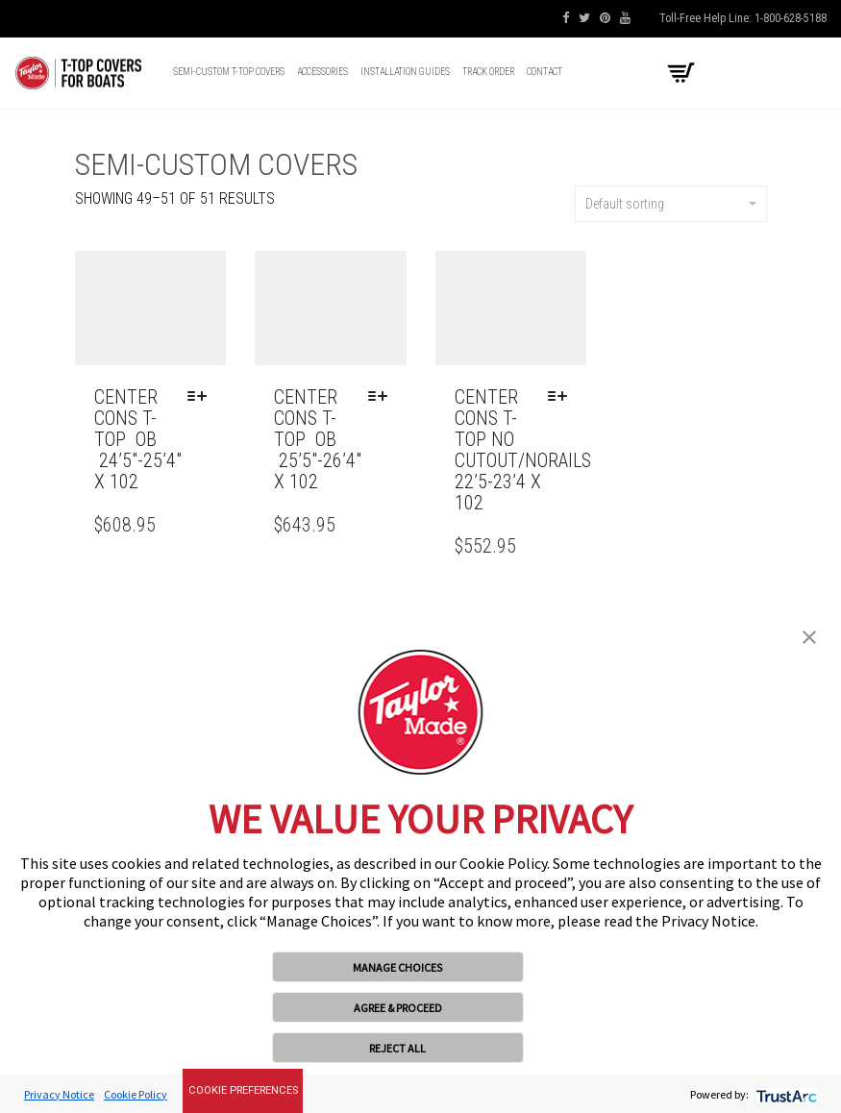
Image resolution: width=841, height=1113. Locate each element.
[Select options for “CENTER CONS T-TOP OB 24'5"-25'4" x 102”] (201, 397)
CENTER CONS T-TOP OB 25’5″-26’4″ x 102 (317, 439)
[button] (809, 635)
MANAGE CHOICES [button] (397, 967)
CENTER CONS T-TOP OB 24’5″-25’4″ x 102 (138, 439)
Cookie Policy (135, 1094)
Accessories (322, 71)
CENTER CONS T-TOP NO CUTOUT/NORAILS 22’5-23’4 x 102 (523, 449)
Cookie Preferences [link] (243, 1090)
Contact (544, 71)
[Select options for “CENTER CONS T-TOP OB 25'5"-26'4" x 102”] (382, 397)
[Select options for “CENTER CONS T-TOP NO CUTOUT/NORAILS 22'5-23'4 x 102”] (562, 397)
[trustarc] (785, 1094)
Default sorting (670, 203)
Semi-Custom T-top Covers (228, 71)
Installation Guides (405, 71)
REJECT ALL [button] (397, 1048)
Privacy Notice (59, 1094)
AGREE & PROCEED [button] (398, 1008)
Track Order (488, 71)
